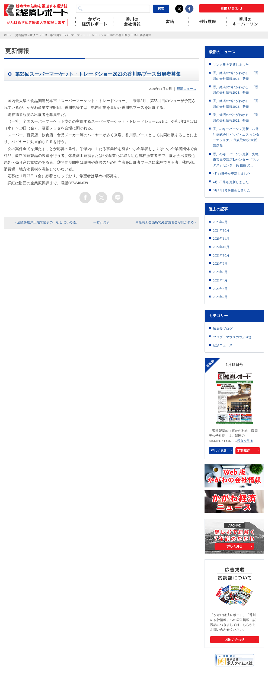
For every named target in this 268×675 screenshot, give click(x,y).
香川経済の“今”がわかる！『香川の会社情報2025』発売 (235, 76)
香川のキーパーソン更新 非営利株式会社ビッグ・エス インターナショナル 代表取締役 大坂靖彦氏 (236, 137)
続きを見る (245, 441)
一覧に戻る (101, 223)
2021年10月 (221, 255)
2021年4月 (220, 280)
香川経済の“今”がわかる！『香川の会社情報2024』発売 (235, 90)
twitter (101, 197)
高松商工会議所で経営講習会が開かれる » (165, 222)
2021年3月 (220, 289)
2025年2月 (220, 222)
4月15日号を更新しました (231, 174)
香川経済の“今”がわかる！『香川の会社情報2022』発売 (235, 117)
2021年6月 (220, 272)
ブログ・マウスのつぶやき (232, 337)
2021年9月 (220, 263)
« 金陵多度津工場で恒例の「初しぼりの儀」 (47, 222)
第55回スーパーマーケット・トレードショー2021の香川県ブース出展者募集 (100, 35)
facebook (85, 197)
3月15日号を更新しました (231, 190)
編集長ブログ (222, 329)
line (117, 197)
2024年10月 (221, 230)
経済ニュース (38, 35)
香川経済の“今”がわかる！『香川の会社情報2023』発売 (235, 104)
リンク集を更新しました (231, 64)
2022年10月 (221, 247)
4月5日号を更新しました (231, 182)
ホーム (8, 35)
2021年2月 (220, 297)
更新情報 (21, 35)
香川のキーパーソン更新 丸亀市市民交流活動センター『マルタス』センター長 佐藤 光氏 (236, 159)
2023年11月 (221, 238)
